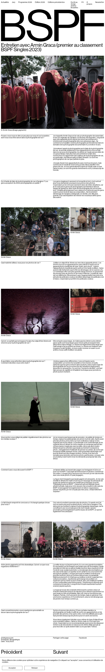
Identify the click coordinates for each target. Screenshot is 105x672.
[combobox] (82, 2)
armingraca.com (7, 638)
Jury (13, 2)
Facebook (83, 638)
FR (82, 2)
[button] (12, 668)
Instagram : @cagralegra (10, 640)
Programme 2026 (25, 2)
